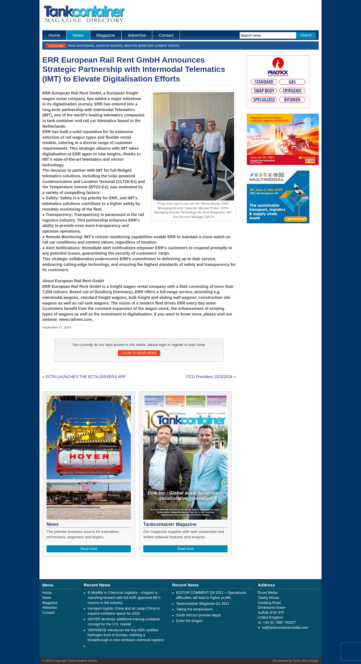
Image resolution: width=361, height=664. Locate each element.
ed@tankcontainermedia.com (285, 628)
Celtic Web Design (306, 660)
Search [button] (306, 35)
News (78, 35)
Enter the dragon (189, 621)
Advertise (137, 35)
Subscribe (56, 45)
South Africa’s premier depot (198, 615)
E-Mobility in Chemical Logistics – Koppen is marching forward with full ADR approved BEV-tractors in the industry (124, 598)
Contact (166, 35)
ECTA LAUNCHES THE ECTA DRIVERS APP (86, 376)
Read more (88, 549)
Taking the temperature (194, 609)
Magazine (105, 35)
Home (54, 35)
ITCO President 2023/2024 (209, 376)
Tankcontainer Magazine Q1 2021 (202, 604)
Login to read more (139, 353)
